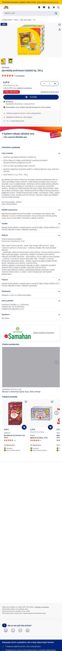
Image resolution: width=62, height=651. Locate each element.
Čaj (34, 19)
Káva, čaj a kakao (25, 19)
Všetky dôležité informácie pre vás (47, 2)
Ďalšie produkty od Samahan (29, 332)
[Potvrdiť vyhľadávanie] (56, 13)
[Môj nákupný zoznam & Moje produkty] (44, 7)
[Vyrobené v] (31, 314)
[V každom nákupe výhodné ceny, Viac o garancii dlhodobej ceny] (31, 135)
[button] (58, 7)
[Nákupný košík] (53, 7)
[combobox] (31, 13)
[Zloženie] (31, 235)
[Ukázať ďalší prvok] (56, 413)
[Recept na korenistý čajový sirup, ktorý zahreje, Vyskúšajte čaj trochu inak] (31, 370)
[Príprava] (31, 280)
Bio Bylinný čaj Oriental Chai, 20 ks (14, 437)
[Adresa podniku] (31, 301)
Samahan (5, 68)
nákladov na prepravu (42, 607)
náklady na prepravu (24, 88)
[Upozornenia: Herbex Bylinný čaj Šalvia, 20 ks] (35, 445)
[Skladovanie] (31, 291)
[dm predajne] (39, 7)
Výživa (16, 19)
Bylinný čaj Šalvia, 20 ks (39, 438)
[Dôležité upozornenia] (31, 210)
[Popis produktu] (31, 153)
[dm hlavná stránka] (6, 7)
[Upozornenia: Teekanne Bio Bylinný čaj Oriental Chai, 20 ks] (9, 445)
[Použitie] (31, 223)
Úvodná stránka (7, 19)
